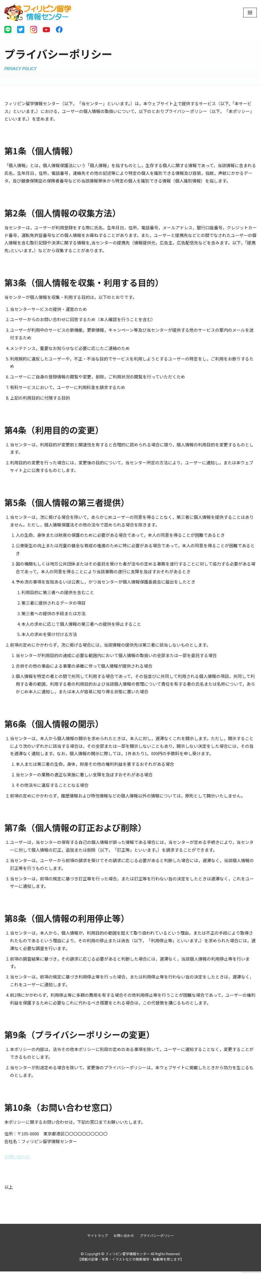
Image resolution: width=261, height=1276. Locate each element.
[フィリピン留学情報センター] (38, 12)
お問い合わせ (17, 1161)
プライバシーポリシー (157, 1239)
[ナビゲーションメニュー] (250, 12)
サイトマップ (97, 1239)
